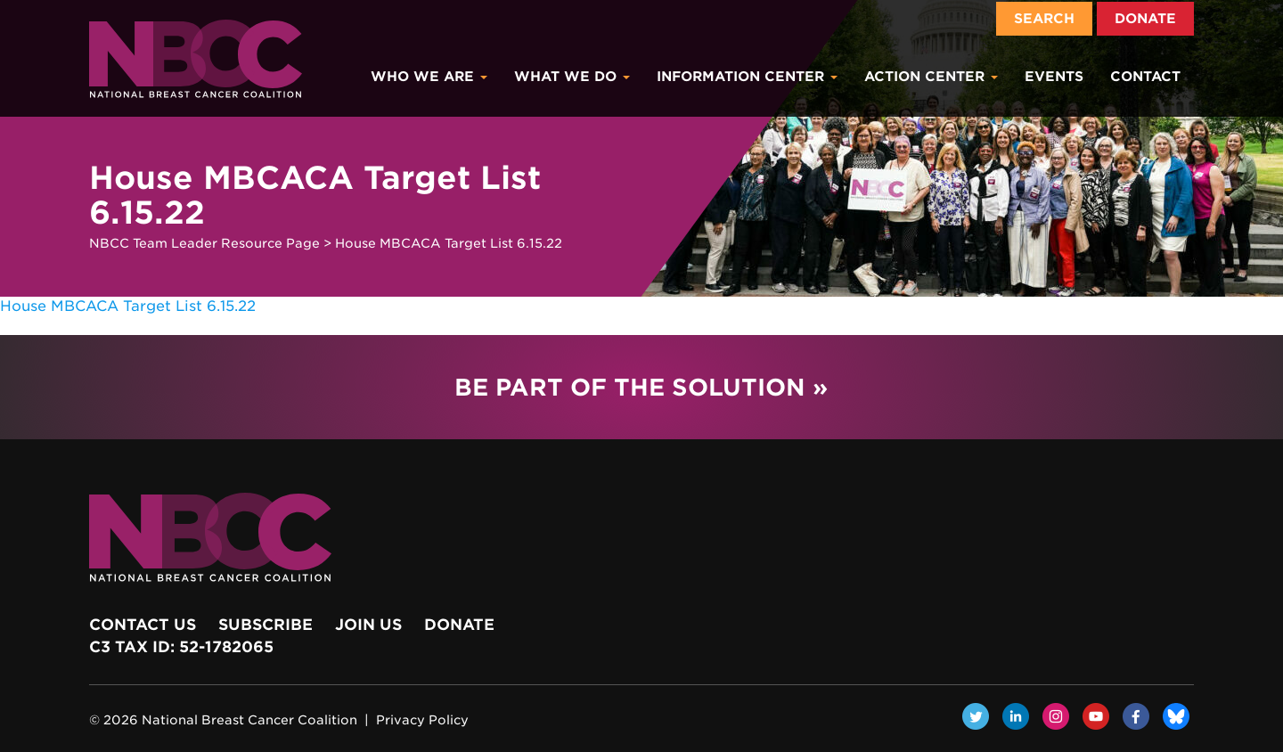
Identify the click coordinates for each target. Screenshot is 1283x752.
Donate (1145, 19)
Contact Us (142, 624)
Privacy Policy (422, 720)
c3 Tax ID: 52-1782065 (181, 647)
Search (1044, 19)
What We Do (572, 77)
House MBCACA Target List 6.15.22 (128, 306)
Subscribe (265, 624)
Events (1054, 77)
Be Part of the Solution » (641, 387)
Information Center (747, 77)
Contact (1145, 77)
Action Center (931, 77)
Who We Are (429, 77)
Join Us (368, 624)
